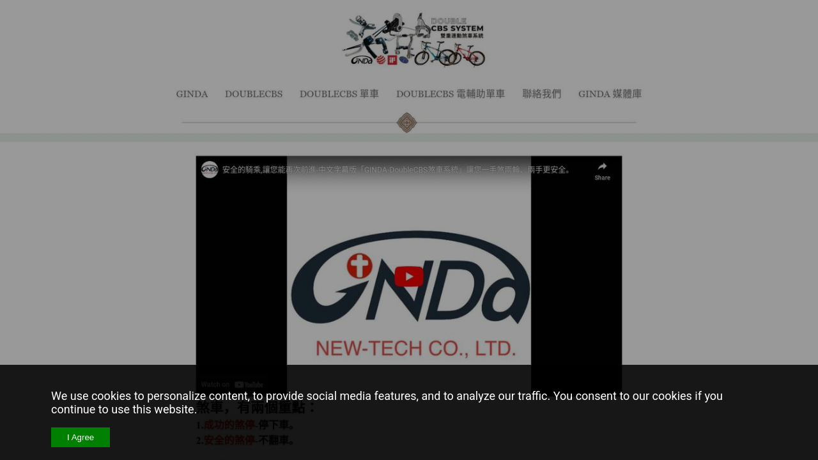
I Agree (80, 437)
